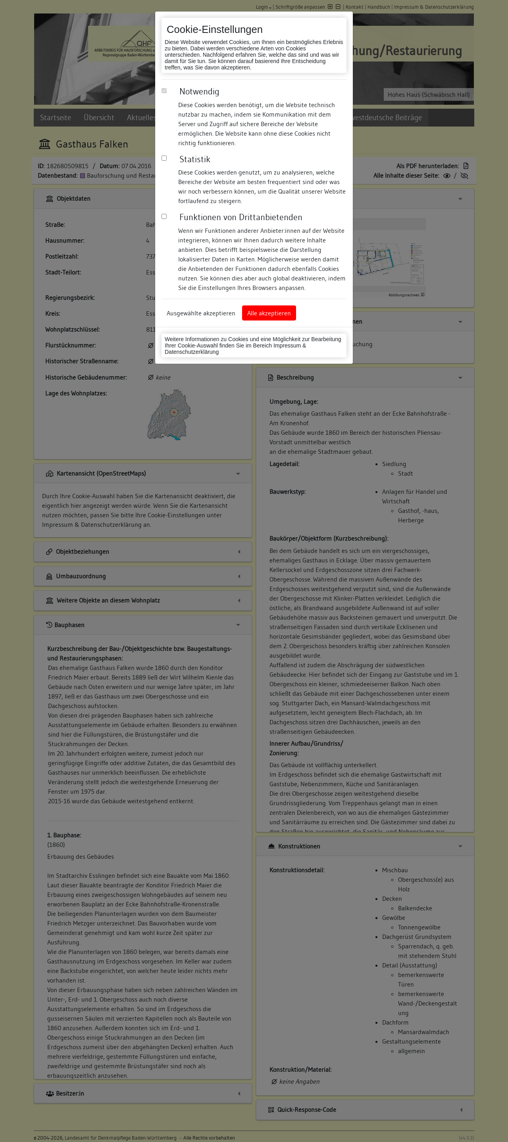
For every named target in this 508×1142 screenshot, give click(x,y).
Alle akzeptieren (269, 313)
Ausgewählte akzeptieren (201, 313)
